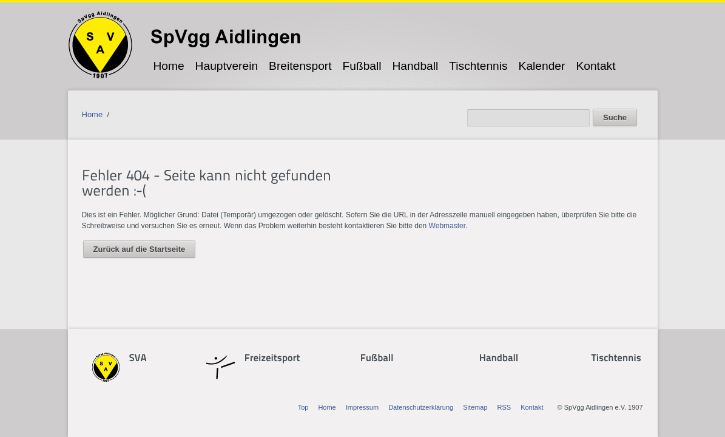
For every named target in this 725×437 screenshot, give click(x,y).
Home (168, 65)
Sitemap (475, 407)
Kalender (542, 65)
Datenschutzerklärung (420, 407)
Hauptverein (226, 65)
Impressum (362, 407)
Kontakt (595, 65)
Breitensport (300, 65)
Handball (416, 65)
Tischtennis (478, 65)
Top (303, 407)
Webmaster (447, 226)
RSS (504, 407)
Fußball (362, 65)
